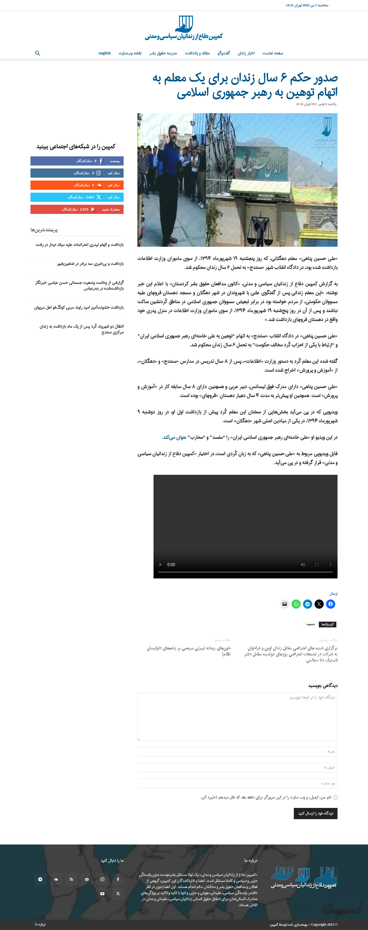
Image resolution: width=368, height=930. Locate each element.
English (105, 53)
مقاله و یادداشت (197, 53)
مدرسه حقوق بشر (163, 53)
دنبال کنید (114, 173)
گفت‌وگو (224, 53)
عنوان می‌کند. (174, 437)
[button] (37, 54)
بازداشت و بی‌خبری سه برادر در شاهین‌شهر (90, 263)
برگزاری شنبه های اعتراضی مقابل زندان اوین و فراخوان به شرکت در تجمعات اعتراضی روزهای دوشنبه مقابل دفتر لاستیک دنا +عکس (291, 654)
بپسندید (115, 161)
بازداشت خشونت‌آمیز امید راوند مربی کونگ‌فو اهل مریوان (79, 307)
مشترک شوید (111, 209)
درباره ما (40, 924)
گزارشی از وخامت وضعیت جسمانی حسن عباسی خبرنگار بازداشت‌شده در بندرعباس (79, 285)
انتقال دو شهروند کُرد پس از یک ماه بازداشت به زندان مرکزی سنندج (82, 329)
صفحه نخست (272, 53)
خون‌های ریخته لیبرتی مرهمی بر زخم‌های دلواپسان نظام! (189, 651)
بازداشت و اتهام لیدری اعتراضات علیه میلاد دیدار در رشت (80, 244)
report (310, 624)
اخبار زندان (246, 53)
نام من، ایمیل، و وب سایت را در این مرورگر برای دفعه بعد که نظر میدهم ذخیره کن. (265, 797)
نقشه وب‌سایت (130, 53)
